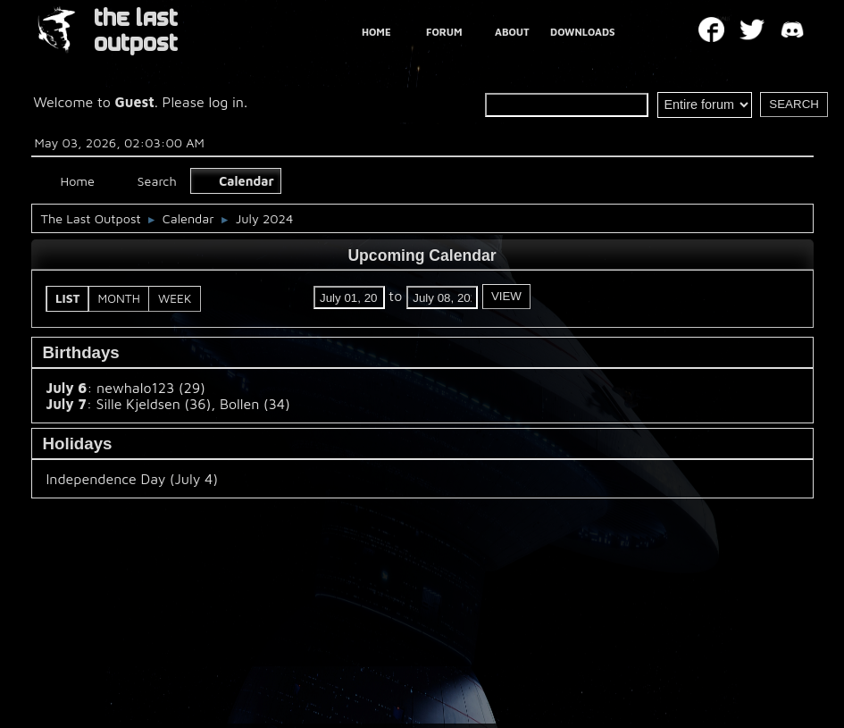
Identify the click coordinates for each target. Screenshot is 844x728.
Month (119, 298)
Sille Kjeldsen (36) (154, 404)
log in (226, 102)
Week (174, 298)
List (67, 298)
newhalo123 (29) (150, 388)
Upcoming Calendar (421, 255)
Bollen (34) (255, 404)
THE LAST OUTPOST (136, 30)
